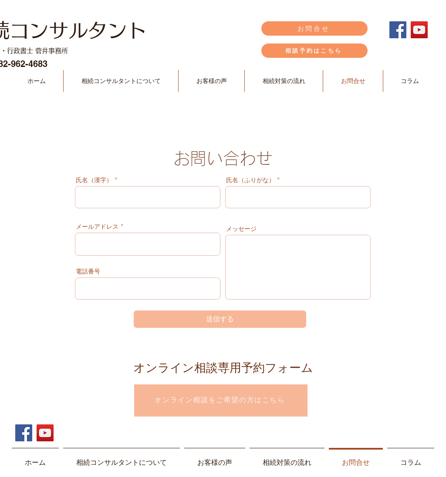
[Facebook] (397, 29)
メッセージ (241, 229)
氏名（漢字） (94, 180)
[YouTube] (419, 29)
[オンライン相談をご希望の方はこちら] (220, 400)
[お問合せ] (314, 28)
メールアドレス (97, 226)
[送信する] (220, 319)
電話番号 (88, 271)
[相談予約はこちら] (314, 50)
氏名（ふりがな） (250, 180)
